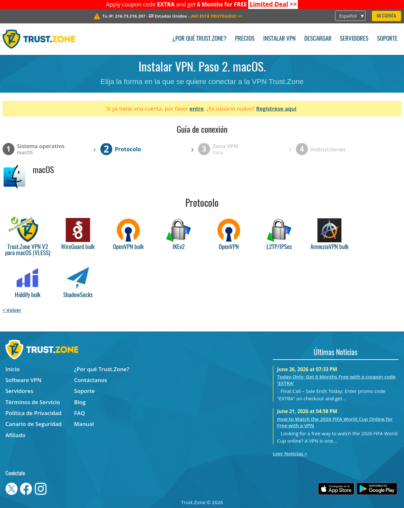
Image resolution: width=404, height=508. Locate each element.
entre (196, 108)
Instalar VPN (279, 39)
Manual (84, 424)
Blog (80, 402)
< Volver (12, 310)
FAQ (79, 413)
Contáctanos (90, 380)
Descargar (318, 39)
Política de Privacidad (33, 413)
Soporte (387, 39)
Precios (245, 39)
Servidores (354, 39)
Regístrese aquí (276, 108)
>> (273, 4)
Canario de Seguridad (33, 424)
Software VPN (23, 380)
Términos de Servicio (32, 402)
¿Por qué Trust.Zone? (199, 39)
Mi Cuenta (386, 16)
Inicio (12, 369)
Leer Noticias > (290, 453)
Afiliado (15, 435)
